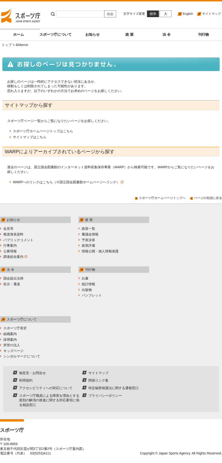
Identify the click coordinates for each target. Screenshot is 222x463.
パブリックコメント (18, 240)
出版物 (87, 290)
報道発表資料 (13, 234)
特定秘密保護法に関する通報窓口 (113, 388)
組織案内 (10, 334)
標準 (153, 14)
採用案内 (10, 339)
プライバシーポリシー (105, 395)
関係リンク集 (98, 380)
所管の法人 (11, 345)
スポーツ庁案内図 (69, 449)
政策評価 (88, 245)
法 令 (166, 34)
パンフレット (92, 295)
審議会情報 (90, 234)
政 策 (129, 34)
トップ (7, 45)
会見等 (8, 228)
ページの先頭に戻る (208, 198)
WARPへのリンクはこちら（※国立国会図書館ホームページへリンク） (68, 182)
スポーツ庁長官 (15, 328)
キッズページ (13, 351)
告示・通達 (11, 284)
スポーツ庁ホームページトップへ (162, 198)
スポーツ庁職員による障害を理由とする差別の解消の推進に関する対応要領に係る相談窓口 (49, 400)
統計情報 (88, 284)
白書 (85, 278)
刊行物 (203, 34)
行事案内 (10, 245)
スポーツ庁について (55, 34)
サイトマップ (211, 13)
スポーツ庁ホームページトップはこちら (43, 131)
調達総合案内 (15, 257)
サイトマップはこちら (29, 137)
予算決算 (88, 240)
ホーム (25, 32)
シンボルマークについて (21, 356)
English (188, 13)
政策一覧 (88, 228)
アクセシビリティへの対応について (46, 388)
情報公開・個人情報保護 (100, 251)
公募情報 (10, 251)
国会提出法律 (13, 278)
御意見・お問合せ (32, 373)
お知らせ (92, 34)
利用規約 (25, 380)
